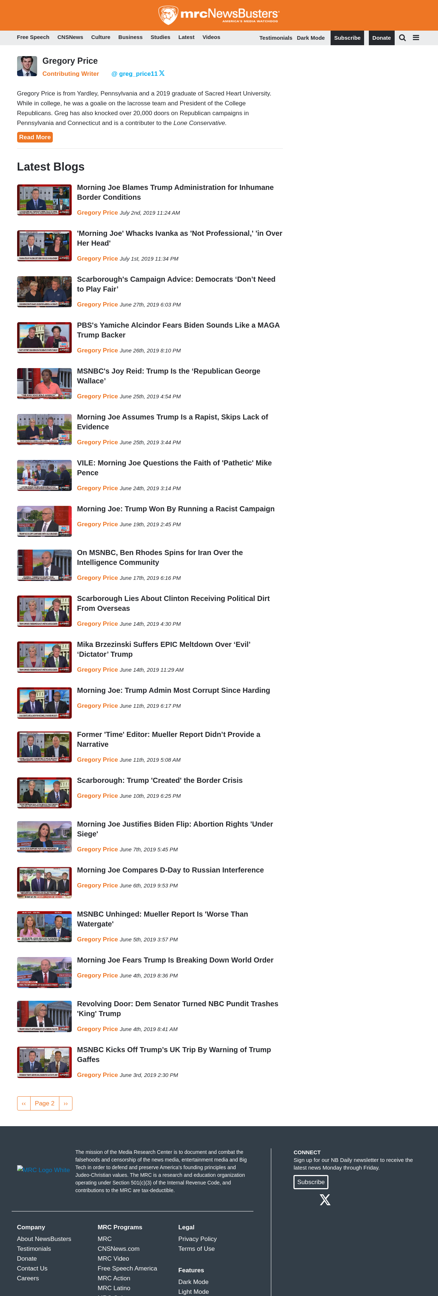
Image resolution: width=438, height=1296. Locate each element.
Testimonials (276, 38)
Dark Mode (311, 38)
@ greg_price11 (138, 73)
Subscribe (347, 38)
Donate (381, 38)
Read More (35, 137)
